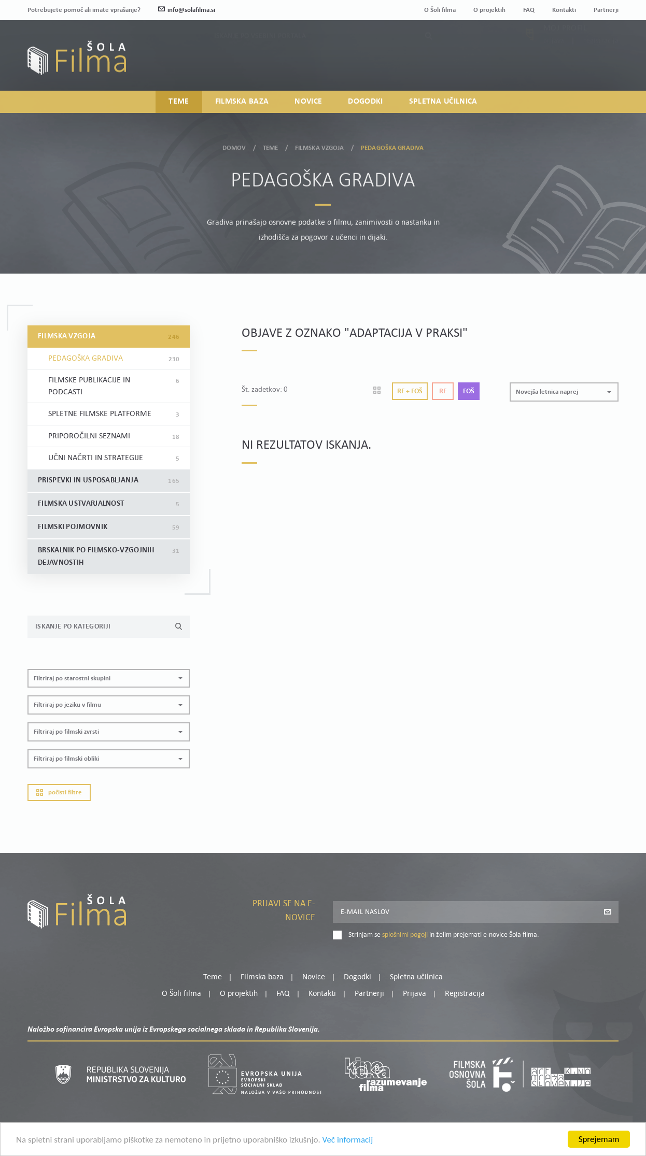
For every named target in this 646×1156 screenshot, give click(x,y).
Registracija (601, 61)
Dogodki (365, 101)
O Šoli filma (440, 10)
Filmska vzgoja (319, 144)
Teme (178, 101)
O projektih (489, 10)
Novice (308, 101)
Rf (442, 391)
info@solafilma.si (186, 10)
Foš (468, 391)
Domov (234, 144)
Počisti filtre (59, 792)
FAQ (529, 10)
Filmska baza (242, 101)
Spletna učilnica (443, 101)
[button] (108, 678)
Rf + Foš (410, 391)
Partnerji (606, 10)
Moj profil (565, 48)
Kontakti (564, 10)
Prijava (554, 61)
